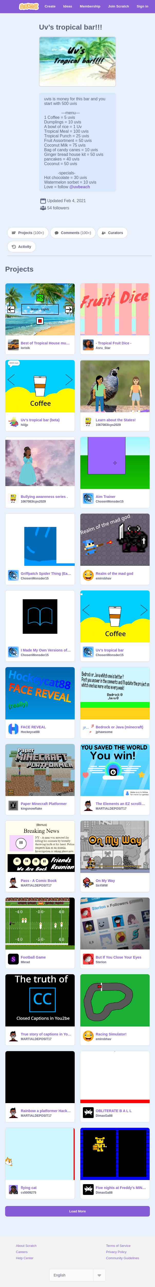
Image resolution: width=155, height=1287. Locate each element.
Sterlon (101, 962)
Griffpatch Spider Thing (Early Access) (46, 573)
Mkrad (25, 962)
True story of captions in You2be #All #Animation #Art (46, 1034)
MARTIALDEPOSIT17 (111, 808)
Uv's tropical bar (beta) (40, 420)
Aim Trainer (105, 497)
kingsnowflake (31, 808)
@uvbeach (79, 187)
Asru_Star (103, 348)
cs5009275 (28, 1192)
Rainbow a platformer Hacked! (46, 1111)
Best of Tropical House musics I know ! (46, 343)
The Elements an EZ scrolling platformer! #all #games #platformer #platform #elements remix (121, 804)
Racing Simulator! (111, 1034)
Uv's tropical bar (110, 650)
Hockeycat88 (30, 732)
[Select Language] (77, 1275)
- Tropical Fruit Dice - (113, 343)
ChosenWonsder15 (109, 501)
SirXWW (102, 885)
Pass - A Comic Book (39, 881)
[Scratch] (28, 6)
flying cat (28, 1188)
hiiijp (24, 425)
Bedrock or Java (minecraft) (119, 727)
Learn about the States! (116, 420)
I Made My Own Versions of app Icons (46, 650)
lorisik (25, 348)
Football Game (33, 957)
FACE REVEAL (33, 727)
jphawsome (104, 732)
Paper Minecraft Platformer (44, 804)
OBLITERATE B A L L (114, 1111)
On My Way (105, 881)
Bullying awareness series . (44, 497)
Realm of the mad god (114, 573)
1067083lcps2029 (108, 425)
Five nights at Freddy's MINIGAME (121, 1188)
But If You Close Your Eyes (118, 957)
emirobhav (103, 578)
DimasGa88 (104, 1116)
